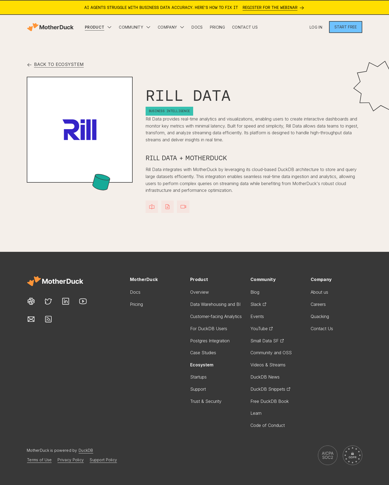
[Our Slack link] (31, 301)
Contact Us (322, 328)
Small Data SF (267, 340)
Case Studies (203, 352)
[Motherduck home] (50, 27)
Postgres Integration (210, 340)
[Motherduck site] (55, 281)
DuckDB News (265, 377)
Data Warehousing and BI (215, 304)
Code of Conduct (267, 425)
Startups (198, 377)
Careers (318, 304)
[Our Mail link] (31, 319)
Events (257, 316)
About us (319, 292)
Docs (135, 292)
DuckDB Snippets (270, 389)
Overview (199, 292)
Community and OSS (271, 352)
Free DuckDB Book (269, 401)
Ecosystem (201, 364)
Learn (255, 413)
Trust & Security (206, 401)
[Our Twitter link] (48, 301)
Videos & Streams (268, 364)
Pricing (136, 304)
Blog (254, 292)
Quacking (320, 316)
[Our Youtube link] (83, 301)
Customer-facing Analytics (216, 316)
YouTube (261, 328)
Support (198, 389)
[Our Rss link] (48, 319)
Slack (258, 304)
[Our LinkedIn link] (65, 301)
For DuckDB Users (208, 328)
